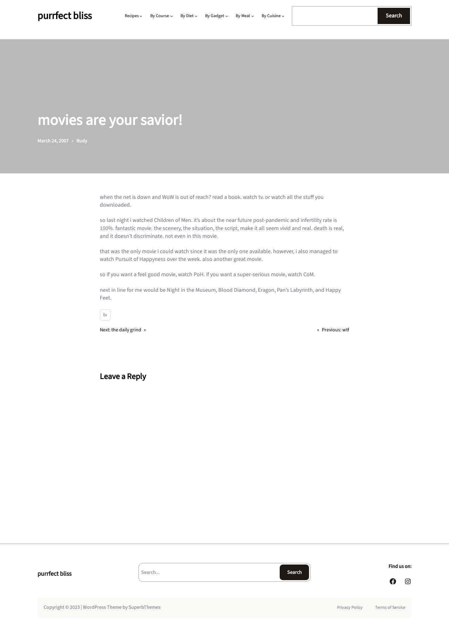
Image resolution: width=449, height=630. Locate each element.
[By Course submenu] (171, 16)
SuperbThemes (144, 607)
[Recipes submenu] (141, 16)
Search (394, 16)
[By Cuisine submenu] (283, 16)
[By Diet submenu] (196, 16)
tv (105, 314)
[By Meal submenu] (252, 16)
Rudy (81, 140)
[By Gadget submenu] (226, 16)
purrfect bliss (64, 16)
